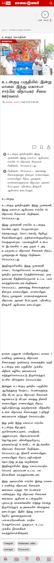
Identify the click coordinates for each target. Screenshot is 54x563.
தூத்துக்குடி (7, 41)
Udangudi (9, 543)
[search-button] (51, 2)
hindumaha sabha (27, 543)
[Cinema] (38, 559)
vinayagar (9, 549)
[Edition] (16, 559)
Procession (24, 549)
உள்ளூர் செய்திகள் (14, 37)
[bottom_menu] (5, 559)
